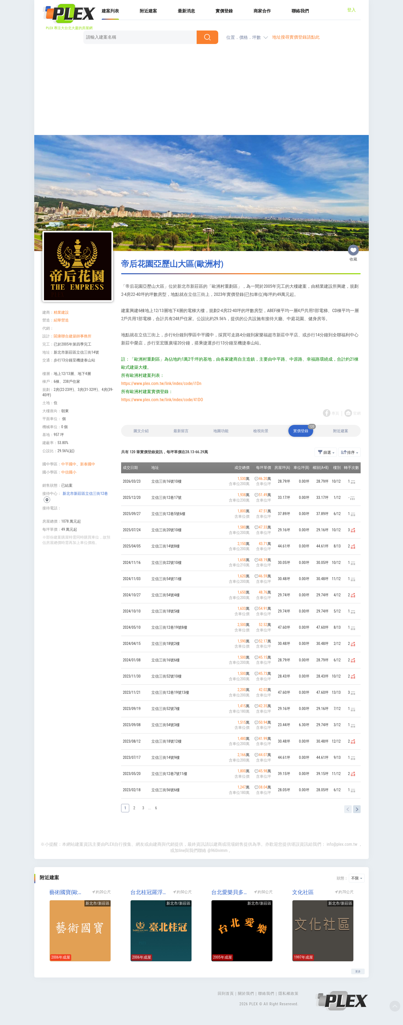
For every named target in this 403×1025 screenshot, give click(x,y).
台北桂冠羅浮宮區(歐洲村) (149, 892)
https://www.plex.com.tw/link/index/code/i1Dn (161, 383)
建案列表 (110, 10)
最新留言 (181, 431)
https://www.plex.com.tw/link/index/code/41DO (162, 399)
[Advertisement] (201, 90)
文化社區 (303, 892)
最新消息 (186, 10)
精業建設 (61, 312)
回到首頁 (226, 993)
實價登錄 (224, 10)
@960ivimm (217, 850)
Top (395, 1006)
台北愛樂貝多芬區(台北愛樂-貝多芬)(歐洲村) (229, 892)
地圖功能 (220, 431)
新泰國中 (87, 464)
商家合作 (262, 10)
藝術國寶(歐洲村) (68, 892)
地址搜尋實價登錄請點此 (296, 37)
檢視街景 (260, 431)
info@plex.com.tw (342, 844)
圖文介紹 (141, 431)
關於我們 (246, 993)
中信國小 (68, 472)
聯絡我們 (300, 10)
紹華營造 (61, 320)
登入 (351, 9)
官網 (357, 413)
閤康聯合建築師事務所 (72, 336)
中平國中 (68, 464)
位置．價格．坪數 (243, 37)
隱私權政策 (288, 993)
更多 (358, 971)
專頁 (335, 413)
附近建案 (148, 10)
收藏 (353, 248)
